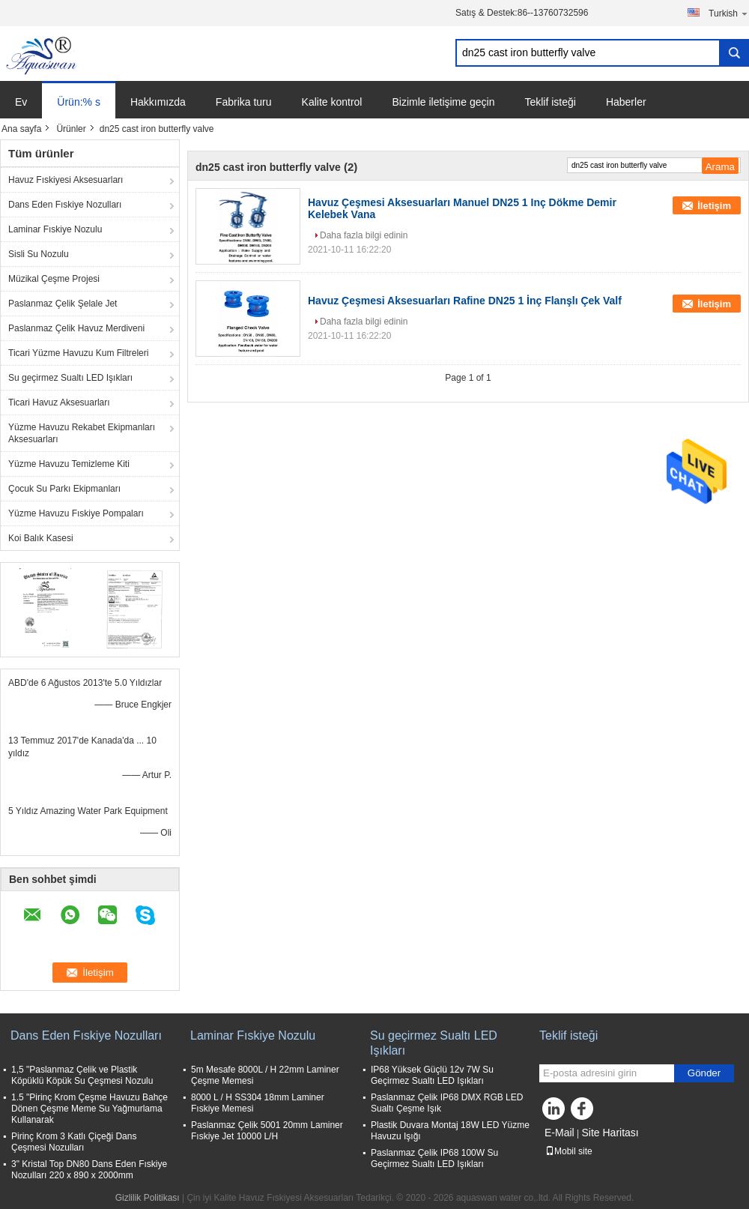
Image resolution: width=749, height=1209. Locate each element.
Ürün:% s (78, 102)
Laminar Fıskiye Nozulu (55, 229)
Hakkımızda (158, 102)
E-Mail (559, 1133)
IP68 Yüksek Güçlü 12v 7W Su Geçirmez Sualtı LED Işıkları (432, 1075)
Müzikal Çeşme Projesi (54, 279)
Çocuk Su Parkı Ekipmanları (64, 488)
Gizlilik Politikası (147, 1198)
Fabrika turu (244, 102)
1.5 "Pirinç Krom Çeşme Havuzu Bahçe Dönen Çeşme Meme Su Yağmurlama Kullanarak (89, 1108)
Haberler (626, 102)
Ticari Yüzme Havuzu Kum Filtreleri (78, 353)
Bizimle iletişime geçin (443, 102)
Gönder (704, 1073)
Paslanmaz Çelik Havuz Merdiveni (76, 328)
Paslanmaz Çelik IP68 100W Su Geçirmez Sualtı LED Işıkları (434, 1158)
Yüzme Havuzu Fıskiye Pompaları (76, 513)
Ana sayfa (21, 129)
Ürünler (70, 129)
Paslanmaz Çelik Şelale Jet (62, 303)
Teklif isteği (549, 102)
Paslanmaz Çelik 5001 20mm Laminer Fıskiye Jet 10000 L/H (267, 1131)
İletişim (714, 205)
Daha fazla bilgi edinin (363, 235)
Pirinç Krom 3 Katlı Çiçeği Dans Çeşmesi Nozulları (73, 1142)
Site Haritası (609, 1133)
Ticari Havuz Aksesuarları (59, 402)
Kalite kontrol (332, 102)
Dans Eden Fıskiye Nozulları (64, 204)
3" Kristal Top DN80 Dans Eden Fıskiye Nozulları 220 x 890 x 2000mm (89, 1170)
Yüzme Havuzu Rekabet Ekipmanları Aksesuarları (81, 433)
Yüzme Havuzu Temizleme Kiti (69, 464)
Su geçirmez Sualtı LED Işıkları (70, 378)
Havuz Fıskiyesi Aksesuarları (65, 180)
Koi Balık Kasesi (40, 538)
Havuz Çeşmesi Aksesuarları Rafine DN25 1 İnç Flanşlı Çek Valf (465, 301)
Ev (21, 102)
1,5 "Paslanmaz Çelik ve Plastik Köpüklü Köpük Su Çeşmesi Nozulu (82, 1075)
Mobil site (568, 1151)
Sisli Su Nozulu (38, 254)
